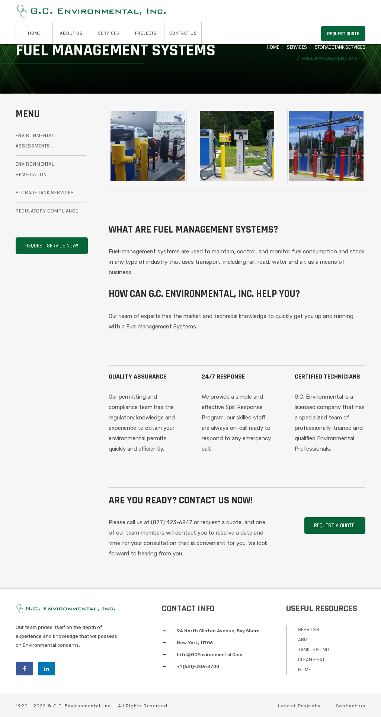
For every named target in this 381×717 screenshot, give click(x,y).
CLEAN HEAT (311, 659)
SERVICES (308, 629)
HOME (304, 669)
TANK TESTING (313, 649)
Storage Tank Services (340, 47)
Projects (146, 33)
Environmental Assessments (35, 141)
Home (34, 33)
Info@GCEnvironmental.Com (209, 654)
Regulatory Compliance (47, 211)
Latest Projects (299, 705)
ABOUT (305, 639)
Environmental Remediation (35, 169)
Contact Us (183, 33)
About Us (71, 33)
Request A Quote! (335, 525)
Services (108, 33)
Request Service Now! (51, 245)
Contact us (350, 705)
